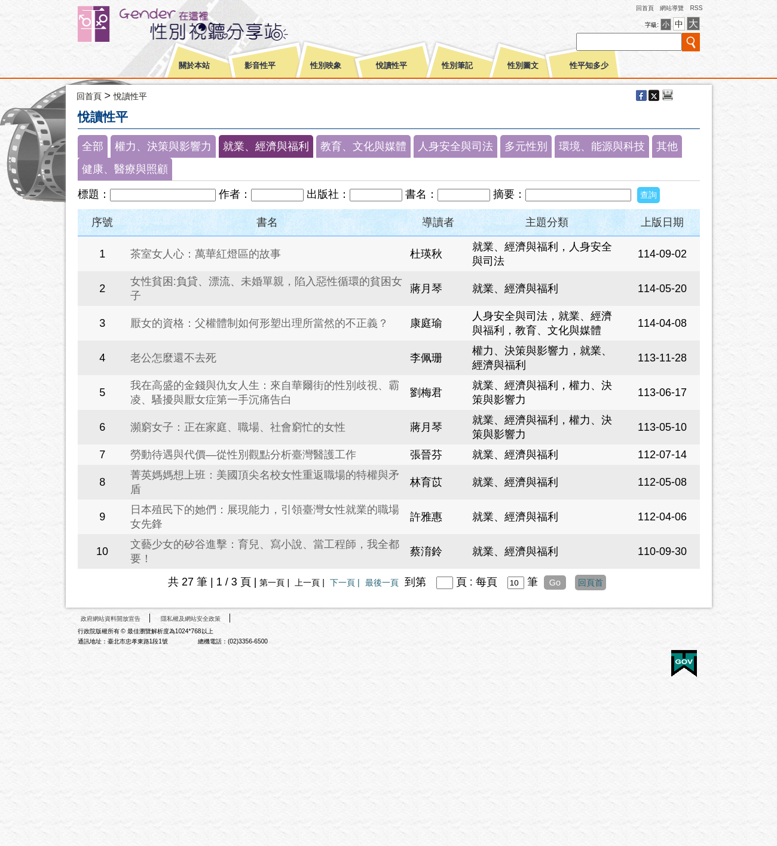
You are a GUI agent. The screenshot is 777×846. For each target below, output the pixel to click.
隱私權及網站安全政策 (191, 618)
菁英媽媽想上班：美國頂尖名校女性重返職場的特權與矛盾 (264, 482)
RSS (696, 8)
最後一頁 (382, 582)
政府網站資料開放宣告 (110, 618)
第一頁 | (275, 582)
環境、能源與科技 (602, 146)
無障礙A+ (639, 659)
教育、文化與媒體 (363, 146)
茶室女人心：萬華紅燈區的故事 (205, 254)
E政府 (684, 663)
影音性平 (260, 66)
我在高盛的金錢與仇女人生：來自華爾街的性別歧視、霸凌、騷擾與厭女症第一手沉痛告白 (264, 392)
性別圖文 (523, 66)
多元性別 (525, 146)
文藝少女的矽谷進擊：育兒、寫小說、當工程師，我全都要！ (264, 551)
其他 (667, 146)
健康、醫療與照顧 (125, 169)
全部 (92, 146)
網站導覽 (672, 8)
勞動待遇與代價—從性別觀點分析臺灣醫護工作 (243, 455)
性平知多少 (589, 66)
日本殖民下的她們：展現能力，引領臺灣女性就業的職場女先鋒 (264, 517)
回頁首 (590, 582)
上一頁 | (311, 582)
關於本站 (194, 66)
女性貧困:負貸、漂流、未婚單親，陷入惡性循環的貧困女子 (266, 288)
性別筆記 (457, 66)
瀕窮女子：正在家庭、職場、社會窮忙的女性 (237, 427)
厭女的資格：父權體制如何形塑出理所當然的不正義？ (259, 323)
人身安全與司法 (455, 146)
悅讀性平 (391, 66)
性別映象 (325, 66)
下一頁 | (346, 582)
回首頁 (645, 8)
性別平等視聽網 (205, 24)
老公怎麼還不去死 (173, 358)
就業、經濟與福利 (266, 146)
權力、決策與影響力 (163, 146)
